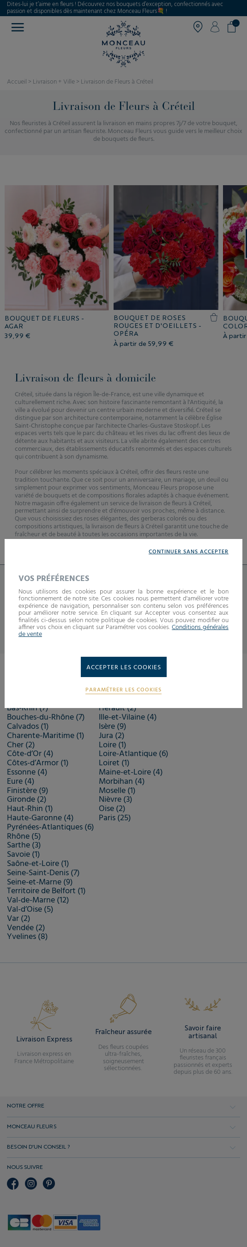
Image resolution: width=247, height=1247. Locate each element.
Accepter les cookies (123, 667)
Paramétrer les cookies (123, 690)
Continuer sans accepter (189, 552)
